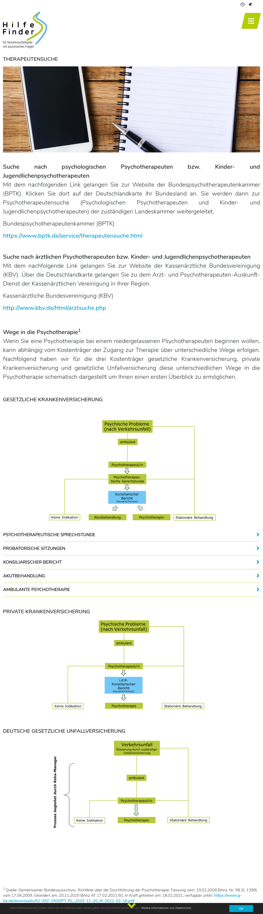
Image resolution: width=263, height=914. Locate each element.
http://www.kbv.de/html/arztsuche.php (54, 308)
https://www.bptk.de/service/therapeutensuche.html (72, 236)
